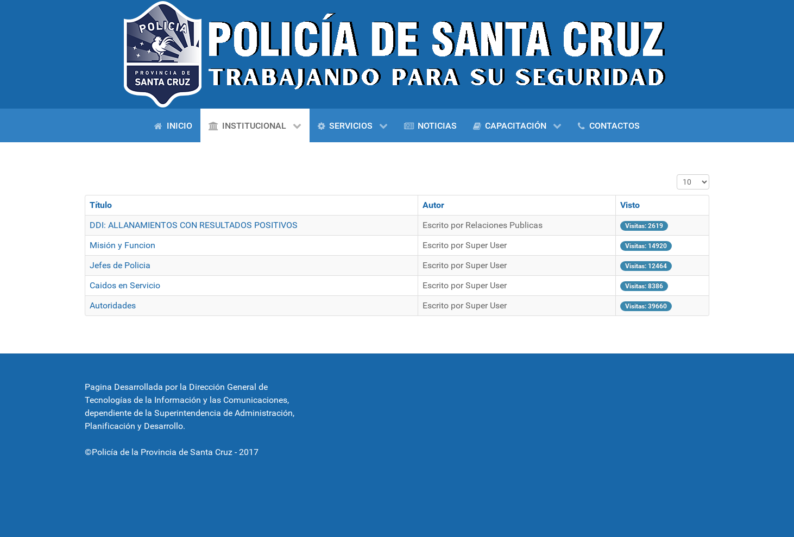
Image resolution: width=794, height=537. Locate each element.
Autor (433, 205)
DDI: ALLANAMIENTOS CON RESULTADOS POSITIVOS (194, 225)
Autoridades (113, 305)
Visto (630, 205)
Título (101, 205)
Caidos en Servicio (125, 285)
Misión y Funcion (122, 245)
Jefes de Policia (120, 265)
